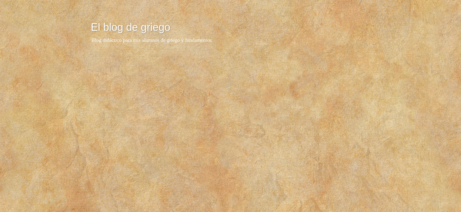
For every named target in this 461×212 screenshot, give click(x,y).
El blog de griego (130, 27)
